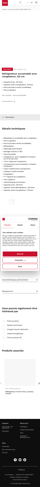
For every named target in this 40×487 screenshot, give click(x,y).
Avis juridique (9, 474)
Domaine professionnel (25, 436)
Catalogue (23, 426)
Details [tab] (20, 225)
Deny (20, 266)
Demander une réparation (7, 427)
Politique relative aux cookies (19, 477)
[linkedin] (25, 460)
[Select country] (24, 2)
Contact (4, 452)
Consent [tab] (7, 225)
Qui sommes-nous (8, 449)
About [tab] (32, 225)
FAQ (21, 433)
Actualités (5, 446)
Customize (20, 260)
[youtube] (20, 460)
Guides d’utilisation (27, 430)
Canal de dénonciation (20, 479)
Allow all (20, 254)
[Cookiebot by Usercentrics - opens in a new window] (28, 219)
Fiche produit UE (8, 101)
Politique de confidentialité (24, 474)
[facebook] (15, 460)
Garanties (5, 431)
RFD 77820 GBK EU (12, 389)
